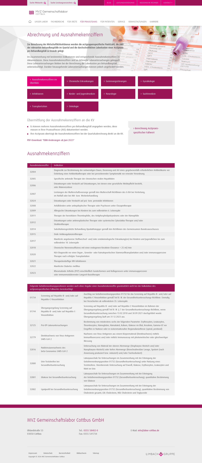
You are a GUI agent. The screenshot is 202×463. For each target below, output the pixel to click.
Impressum (32, 453)
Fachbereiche (57, 22)
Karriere (154, 22)
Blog (109, 3)
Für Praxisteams (88, 22)
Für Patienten (107, 22)
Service (121, 22)
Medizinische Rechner (149, 3)
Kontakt (168, 3)
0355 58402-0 (91, 430)
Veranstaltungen (137, 22)
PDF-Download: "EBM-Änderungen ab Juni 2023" (50, 140)
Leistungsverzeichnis (125, 3)
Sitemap (96, 453)
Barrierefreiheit (64, 453)
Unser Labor (41, 22)
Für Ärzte (72, 22)
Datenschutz (48, 453)
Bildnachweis (81, 453)
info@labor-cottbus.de (148, 430)
